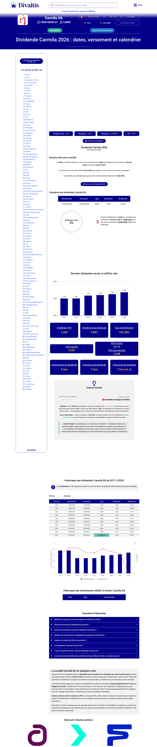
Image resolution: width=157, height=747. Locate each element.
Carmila (28, 136)
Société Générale (31, 315)
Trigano (28, 350)
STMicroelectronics (32, 334)
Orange (28, 270)
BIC (27, 117)
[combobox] (59, 496)
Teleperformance (31, 339)
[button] (54, 30)
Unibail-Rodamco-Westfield (35, 355)
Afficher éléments (59, 496)
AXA (27, 112)
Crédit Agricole (31, 149)
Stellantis (29, 331)
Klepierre (29, 236)
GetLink (28, 207)
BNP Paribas (30, 122)
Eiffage (28, 165)
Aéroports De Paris (32, 80)
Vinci (27, 374)
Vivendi (28, 381)
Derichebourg (30, 159)
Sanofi (28, 299)
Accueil (64, 11)
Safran (28, 294)
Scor (27, 307)
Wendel (28, 387)
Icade (27, 215)
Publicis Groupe (31, 278)
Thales (28, 344)
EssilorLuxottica (31, 180)
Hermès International (33, 212)
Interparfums (30, 223)
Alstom (28, 91)
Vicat (27, 371)
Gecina (28, 204)
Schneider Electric (32, 305)
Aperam (28, 98)
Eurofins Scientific (32, 186)
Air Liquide (29, 85)
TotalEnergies (30, 347)
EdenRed (28, 162)
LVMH (28, 247)
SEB (27, 310)
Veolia (28, 366)
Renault (28, 284)
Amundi (28, 96)
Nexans (28, 262)
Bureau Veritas (31, 130)
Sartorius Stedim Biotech (34, 302)
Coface (28, 143)
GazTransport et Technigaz (35, 209)
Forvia (28, 202)
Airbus (28, 88)
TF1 (27, 342)
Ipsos (27, 228)
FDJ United (29, 199)
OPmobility (29, 268)
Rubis (27, 292)
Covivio (28, 146)
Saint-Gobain (30, 297)
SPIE (27, 329)
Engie (27, 175)
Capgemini (29, 133)
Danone (28, 151)
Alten (27, 93)
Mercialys (29, 252)
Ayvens (28, 114)
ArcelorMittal (30, 101)
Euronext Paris (73, 11)
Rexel (27, 286)
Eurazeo (28, 183)
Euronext (28, 188)
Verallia (28, 368)
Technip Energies (31, 336)
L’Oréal (28, 239)
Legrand (28, 241)
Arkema (28, 106)
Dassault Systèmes (32, 157)
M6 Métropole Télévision (34, 254)
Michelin (28, 257)
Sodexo (28, 318)
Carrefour (29, 138)
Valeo (27, 358)
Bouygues (29, 128)
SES (27, 313)
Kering (28, 233)
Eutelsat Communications (34, 191)
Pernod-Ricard (30, 273)
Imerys (28, 220)
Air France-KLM (31, 83)
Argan (28, 104)
